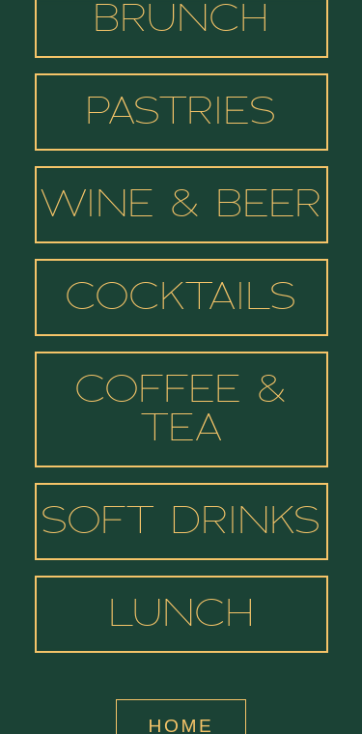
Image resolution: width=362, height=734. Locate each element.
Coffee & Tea (181, 411)
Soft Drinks (181, 523)
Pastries (181, 114)
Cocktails (181, 299)
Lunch (181, 616)
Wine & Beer (181, 206)
